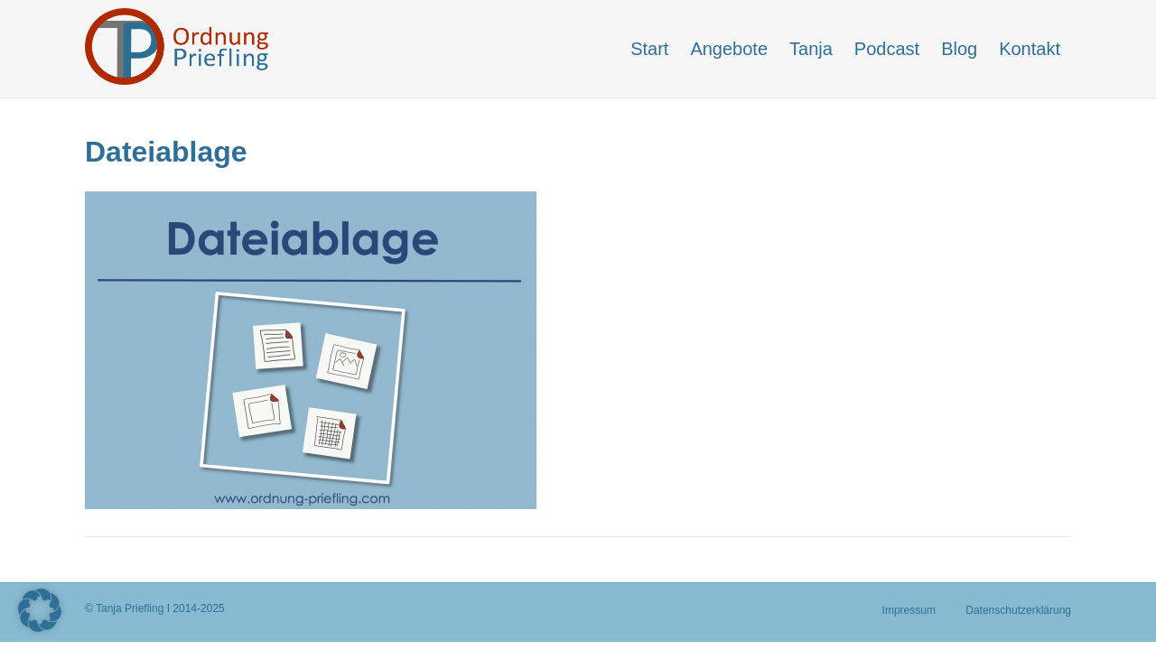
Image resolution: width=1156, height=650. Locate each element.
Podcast (886, 49)
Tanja (811, 49)
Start (649, 49)
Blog (959, 49)
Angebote (729, 49)
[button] (39, 610)
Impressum (909, 610)
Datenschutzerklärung (1018, 610)
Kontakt (1029, 49)
